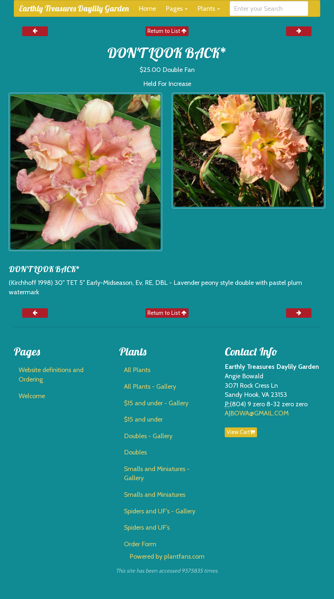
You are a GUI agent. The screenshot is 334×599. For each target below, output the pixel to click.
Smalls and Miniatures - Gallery (157, 473)
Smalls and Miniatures (154, 494)
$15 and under (143, 419)
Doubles (135, 452)
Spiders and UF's (147, 527)
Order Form (140, 544)
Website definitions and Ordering (51, 374)
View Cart (241, 432)
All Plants (137, 370)
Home (147, 8)
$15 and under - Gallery (156, 403)
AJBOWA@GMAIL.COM (257, 413)
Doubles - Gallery (148, 436)
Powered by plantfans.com (167, 556)
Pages (177, 8)
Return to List (167, 31)
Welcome (32, 396)
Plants (208, 8)
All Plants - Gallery (150, 386)
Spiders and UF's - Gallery (159, 511)
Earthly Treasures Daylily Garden (74, 8)
